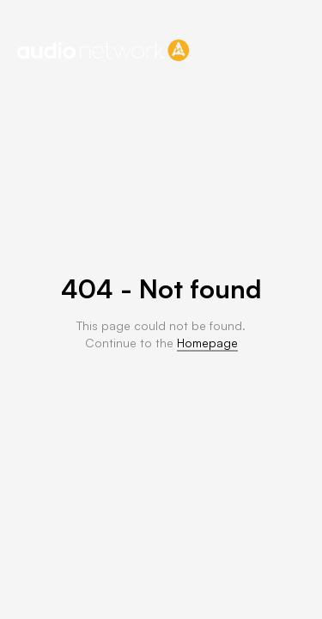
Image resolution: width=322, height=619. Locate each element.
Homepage (207, 342)
